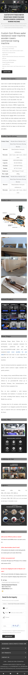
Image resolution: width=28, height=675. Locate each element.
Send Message (8, 636)
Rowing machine (23, 23)
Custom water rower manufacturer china (10, 582)
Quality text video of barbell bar (16, 661)
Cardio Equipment (15, 23)
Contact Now (7, 71)
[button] (15, 11)
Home (3, 23)
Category (8, 23)
